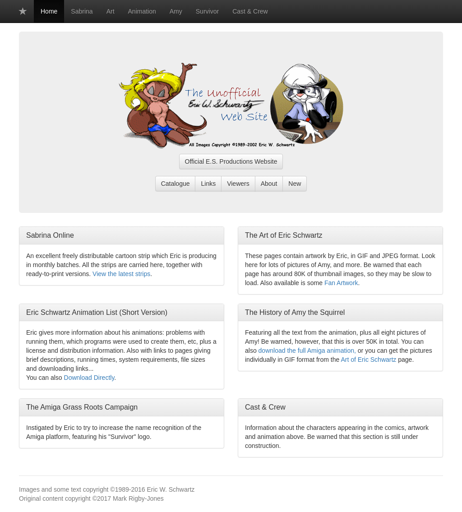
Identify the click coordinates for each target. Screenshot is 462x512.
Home (49, 11)
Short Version (143, 312)
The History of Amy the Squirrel (295, 312)
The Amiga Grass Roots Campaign (82, 407)
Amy (176, 11)
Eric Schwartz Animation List (71, 312)
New (294, 183)
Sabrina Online (50, 235)
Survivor (207, 11)
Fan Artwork (341, 282)
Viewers (238, 183)
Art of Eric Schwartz (368, 359)
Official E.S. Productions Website (231, 161)
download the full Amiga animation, (307, 350)
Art (110, 11)
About (269, 183)
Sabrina (81, 11)
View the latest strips (121, 273)
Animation (142, 11)
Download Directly (89, 377)
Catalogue (175, 183)
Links (208, 183)
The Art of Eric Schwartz (284, 235)
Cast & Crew (250, 11)
